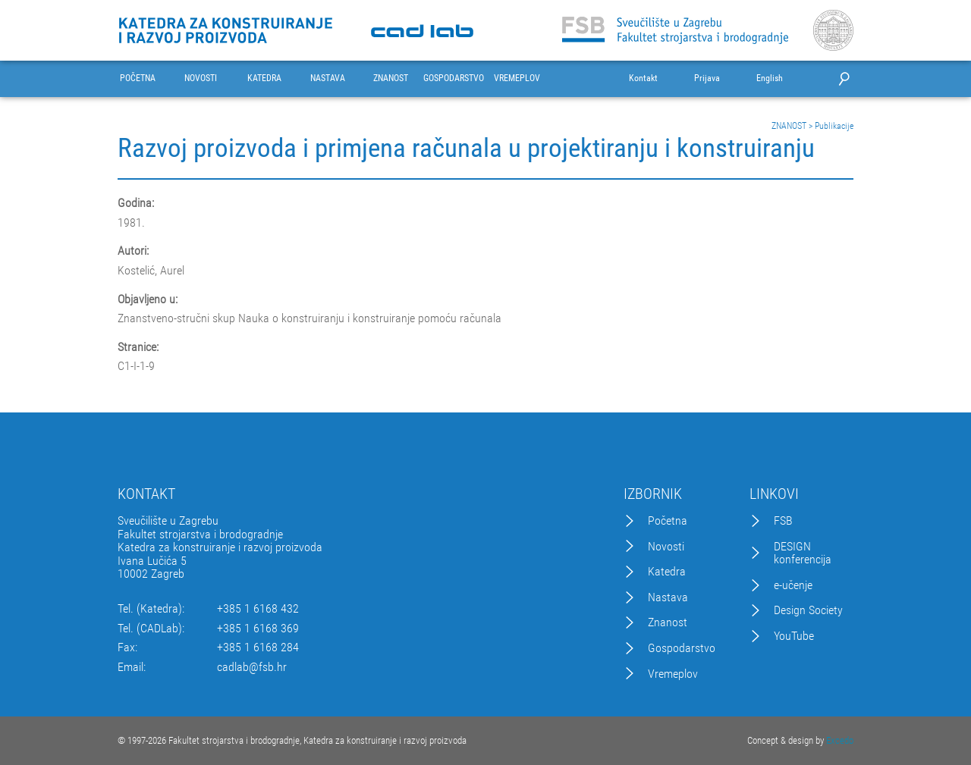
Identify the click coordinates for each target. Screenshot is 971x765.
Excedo (839, 740)
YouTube (794, 636)
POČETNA (138, 78)
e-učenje (793, 585)
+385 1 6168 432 (258, 609)
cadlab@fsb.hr (252, 667)
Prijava (707, 78)
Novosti (666, 546)
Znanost (667, 622)
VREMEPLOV (517, 78)
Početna (667, 521)
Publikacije (834, 126)
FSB (783, 521)
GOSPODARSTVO (453, 78)
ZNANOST (390, 78)
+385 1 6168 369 (258, 628)
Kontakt (643, 78)
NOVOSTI (200, 78)
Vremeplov (673, 674)
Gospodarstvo (681, 648)
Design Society (808, 610)
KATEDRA (264, 78)
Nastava (668, 597)
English (769, 78)
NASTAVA (327, 78)
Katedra (667, 571)
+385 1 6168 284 (258, 647)
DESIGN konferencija (802, 553)
